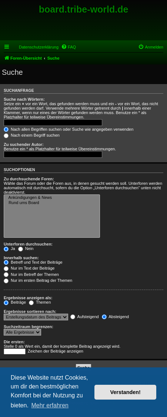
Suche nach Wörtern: (24, 99)
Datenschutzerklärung (39, 47)
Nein (26, 248)
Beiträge (15, 302)
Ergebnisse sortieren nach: (30, 311)
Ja (9, 248)
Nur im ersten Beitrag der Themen (38, 280)
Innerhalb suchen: (21, 258)
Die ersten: (14, 342)
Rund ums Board (51, 203)
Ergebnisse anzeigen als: (28, 298)
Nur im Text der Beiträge (29, 268)
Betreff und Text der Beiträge (33, 262)
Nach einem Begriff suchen (32, 135)
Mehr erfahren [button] (50, 405)
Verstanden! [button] (125, 392)
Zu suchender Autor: (24, 144)
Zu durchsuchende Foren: (29, 179)
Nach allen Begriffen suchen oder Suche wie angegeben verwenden (68, 129)
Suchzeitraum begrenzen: (28, 326)
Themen (40, 302)
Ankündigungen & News (51, 197)
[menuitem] (68, 47)
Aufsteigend (84, 316)
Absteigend (115, 316)
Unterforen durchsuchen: (28, 244)
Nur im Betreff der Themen (31, 274)
